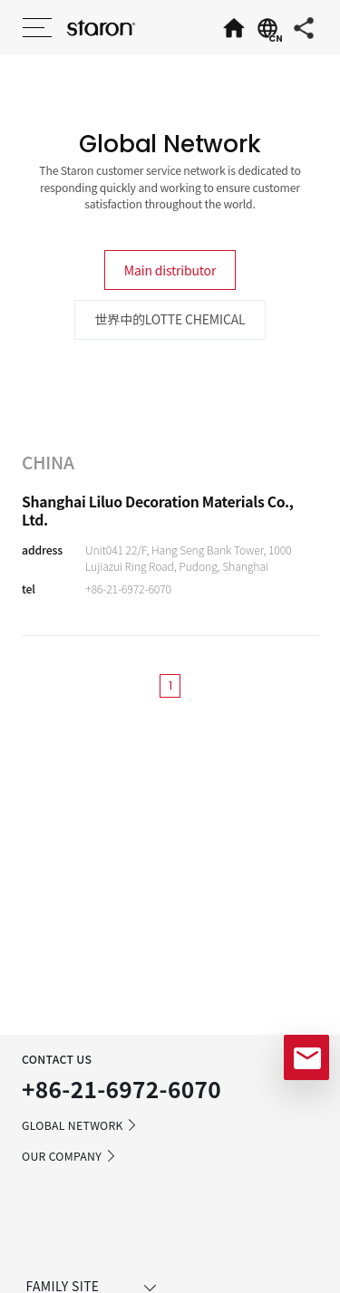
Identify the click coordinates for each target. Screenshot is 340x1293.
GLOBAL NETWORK (80, 1125)
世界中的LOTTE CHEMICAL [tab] (169, 319)
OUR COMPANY (69, 1156)
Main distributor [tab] (170, 270)
